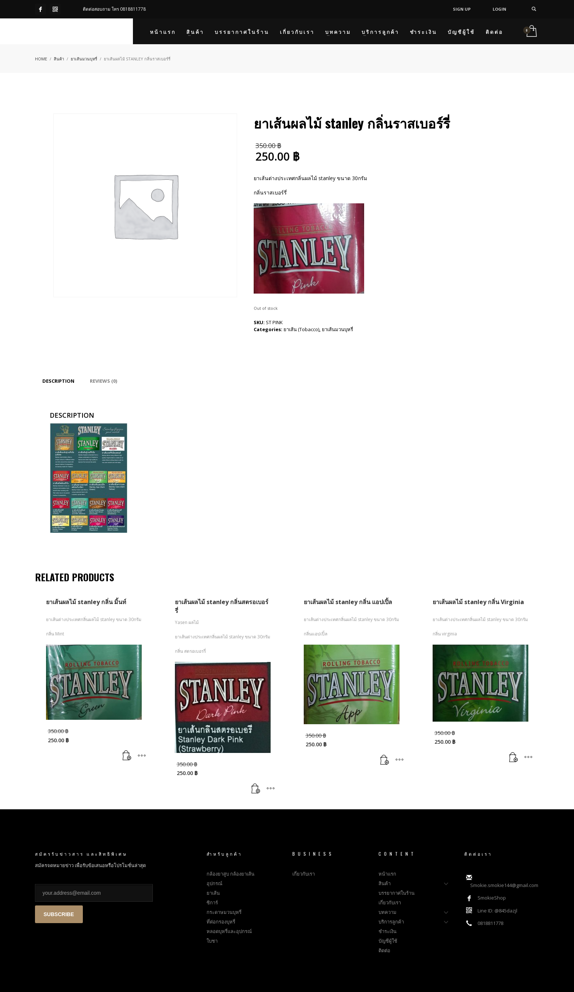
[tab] (58, 381)
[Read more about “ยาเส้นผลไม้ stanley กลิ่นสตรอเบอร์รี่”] (256, 789)
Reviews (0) (103, 381)
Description (58, 381)
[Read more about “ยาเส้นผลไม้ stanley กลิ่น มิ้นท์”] (127, 756)
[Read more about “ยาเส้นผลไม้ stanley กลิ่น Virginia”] (513, 758)
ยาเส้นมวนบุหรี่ (337, 329)
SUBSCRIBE (58, 914)
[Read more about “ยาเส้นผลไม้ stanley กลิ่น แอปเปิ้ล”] (384, 760)
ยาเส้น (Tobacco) (301, 329)
